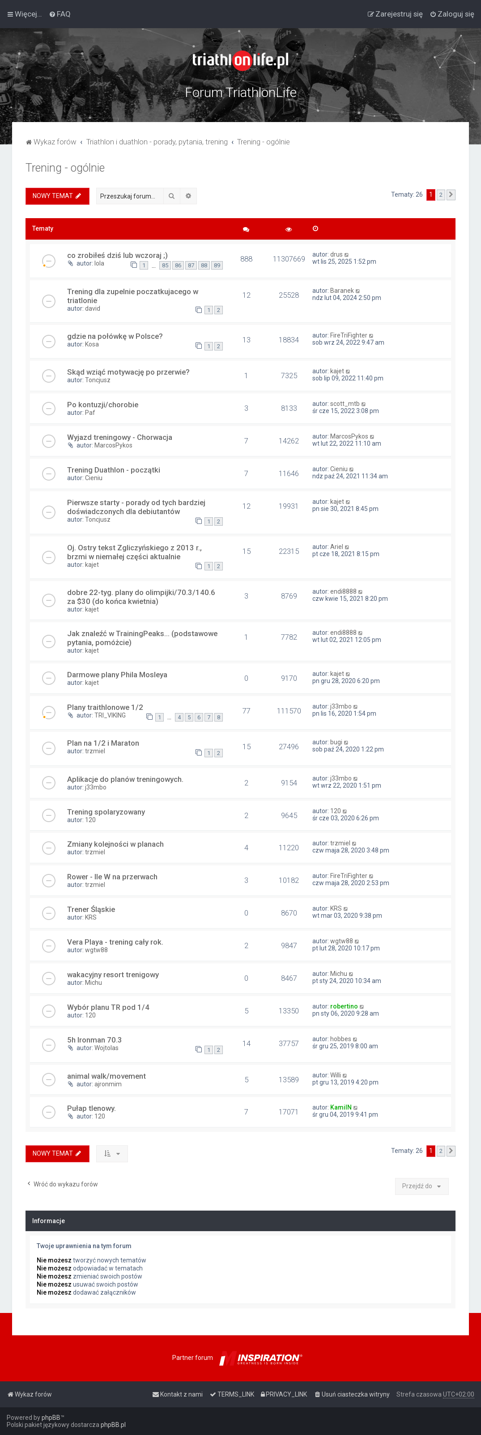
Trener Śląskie (91, 909)
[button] (451, 195)
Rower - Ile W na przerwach (112, 876)
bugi (336, 742)
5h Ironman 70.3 (94, 1039)
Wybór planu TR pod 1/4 (108, 1007)
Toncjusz (98, 380)
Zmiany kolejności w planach (115, 844)
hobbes (340, 1038)
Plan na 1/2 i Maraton (103, 743)
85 (165, 265)
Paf (90, 412)
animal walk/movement (106, 1076)
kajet (337, 371)
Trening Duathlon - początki (113, 469)
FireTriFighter (348, 335)
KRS (91, 917)
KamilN (341, 1107)
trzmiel (95, 751)
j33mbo (341, 706)
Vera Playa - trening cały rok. (115, 941)
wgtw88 (96, 950)
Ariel (336, 546)
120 (90, 819)
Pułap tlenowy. (91, 1108)
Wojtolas (106, 1047)
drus (336, 254)
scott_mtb (345, 403)
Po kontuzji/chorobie (102, 404)
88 (204, 265)
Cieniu (93, 477)
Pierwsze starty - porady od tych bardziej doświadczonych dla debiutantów (136, 507)
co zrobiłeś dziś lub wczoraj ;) (117, 255)
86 (178, 265)
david (92, 308)
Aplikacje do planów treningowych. (125, 779)
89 (217, 265)
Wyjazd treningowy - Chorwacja (119, 437)
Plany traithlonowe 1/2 (105, 707)
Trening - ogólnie (65, 167)
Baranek (342, 290)
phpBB (51, 1417)
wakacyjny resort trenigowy (113, 974)
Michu (93, 982)
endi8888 (343, 591)
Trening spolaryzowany (106, 811)
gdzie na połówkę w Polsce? (115, 336)
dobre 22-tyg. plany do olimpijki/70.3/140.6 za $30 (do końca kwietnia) (141, 597)
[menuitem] (60, 14)
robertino (344, 1006)
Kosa (92, 344)
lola (99, 263)
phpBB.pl (113, 1424)
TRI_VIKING (110, 715)
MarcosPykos (113, 445)
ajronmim (108, 1084)
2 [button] (441, 194)
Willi (335, 1075)
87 (191, 265)
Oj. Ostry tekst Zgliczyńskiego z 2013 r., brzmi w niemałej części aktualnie (134, 552)
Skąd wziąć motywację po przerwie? (128, 371)
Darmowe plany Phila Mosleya (117, 674)
